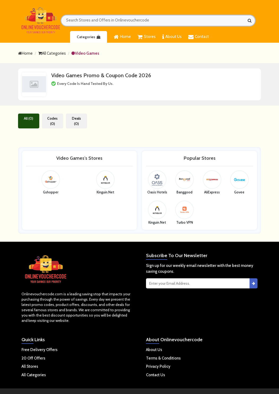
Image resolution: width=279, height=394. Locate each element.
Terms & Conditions (163, 358)
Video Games (85, 53)
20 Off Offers (33, 358)
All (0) (28, 118)
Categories (88, 36)
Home (122, 37)
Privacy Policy (158, 366)
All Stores (30, 366)
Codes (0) (52, 121)
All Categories (52, 53)
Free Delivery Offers (40, 349)
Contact (198, 37)
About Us (172, 37)
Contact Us (155, 375)
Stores (147, 37)
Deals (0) (76, 121)
